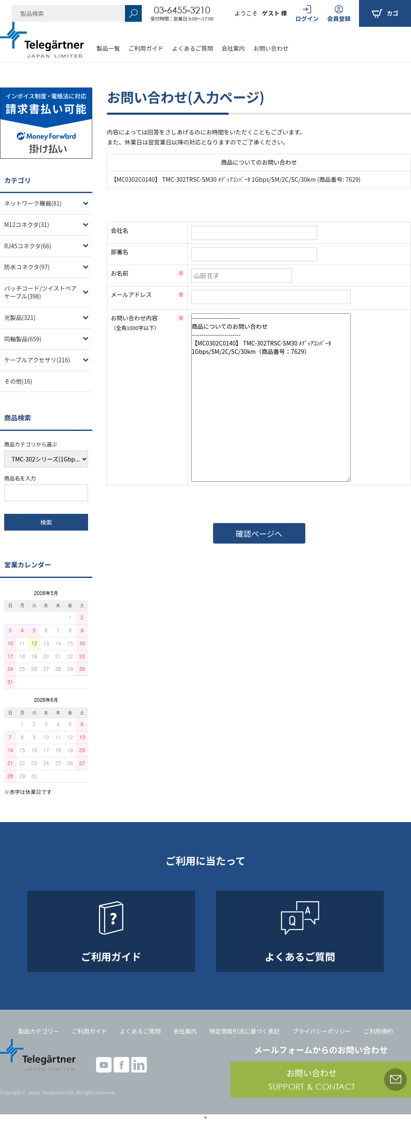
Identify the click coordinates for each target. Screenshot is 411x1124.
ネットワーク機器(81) (33, 203)
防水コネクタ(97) (26, 267)
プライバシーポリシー (321, 1031)
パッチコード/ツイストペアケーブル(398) (40, 292)
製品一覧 (108, 48)
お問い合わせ (271, 48)
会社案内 (233, 48)
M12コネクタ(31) (26, 224)
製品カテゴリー (38, 1031)
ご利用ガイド (146, 48)
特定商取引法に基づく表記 (244, 1031)
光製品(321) (20, 317)
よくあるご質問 (192, 48)
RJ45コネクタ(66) (27, 246)
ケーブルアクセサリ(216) (37, 360)
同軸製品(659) (23, 339)
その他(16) (18, 381)
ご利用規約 (378, 1031)
